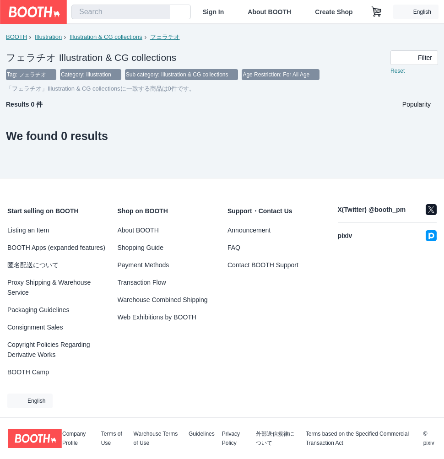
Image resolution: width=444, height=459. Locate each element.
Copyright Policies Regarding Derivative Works (48, 349)
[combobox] (120, 12)
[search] (161, 12)
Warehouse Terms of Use (156, 438)
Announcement (249, 230)
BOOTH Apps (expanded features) (56, 247)
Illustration (48, 36)
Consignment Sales (35, 327)
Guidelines (202, 434)
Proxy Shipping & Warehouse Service (49, 287)
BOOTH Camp (28, 372)
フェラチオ (165, 36)
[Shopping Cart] (377, 12)
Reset (397, 71)
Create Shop (333, 12)
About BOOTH (269, 12)
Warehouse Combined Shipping (163, 299)
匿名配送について (33, 265)
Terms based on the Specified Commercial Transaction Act (357, 438)
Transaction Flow (142, 282)
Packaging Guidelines (38, 309)
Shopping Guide (140, 247)
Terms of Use (111, 438)
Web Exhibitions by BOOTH (157, 317)
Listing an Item (28, 230)
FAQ (233, 247)
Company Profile (74, 438)
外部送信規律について (275, 438)
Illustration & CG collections (106, 36)
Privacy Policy (231, 438)
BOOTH (16, 36)
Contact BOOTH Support (262, 265)
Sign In (213, 12)
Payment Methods (143, 265)
